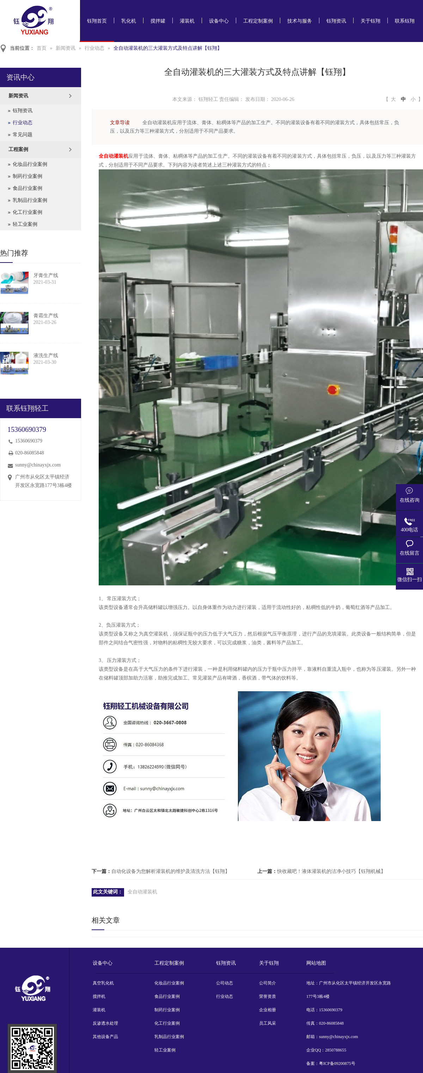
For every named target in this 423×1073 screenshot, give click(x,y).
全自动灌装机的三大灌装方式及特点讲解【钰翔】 (168, 48)
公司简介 (267, 983)
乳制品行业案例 (30, 200)
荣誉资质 (267, 996)
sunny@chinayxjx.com (38, 465)
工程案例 (18, 149)
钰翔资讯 (336, 21)
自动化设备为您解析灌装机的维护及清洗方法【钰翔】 (170, 871)
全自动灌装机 (113, 156)
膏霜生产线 (45, 315)
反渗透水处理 (105, 1023)
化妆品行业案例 (30, 164)
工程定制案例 (258, 21)
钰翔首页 (97, 21)
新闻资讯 (65, 48)
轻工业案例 (25, 224)
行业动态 (94, 48)
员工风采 (267, 1023)
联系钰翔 (405, 21)
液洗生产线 (45, 355)
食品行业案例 (27, 188)
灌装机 (187, 21)
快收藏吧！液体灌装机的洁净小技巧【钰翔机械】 (331, 871)
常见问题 (22, 134)
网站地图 (316, 963)
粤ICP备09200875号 (337, 1063)
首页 (42, 48)
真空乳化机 (103, 983)
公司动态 (224, 983)
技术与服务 (299, 21)
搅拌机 (99, 996)
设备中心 (219, 21)
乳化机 (128, 21)
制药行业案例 (27, 176)
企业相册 (267, 1009)
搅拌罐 (158, 21)
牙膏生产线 (45, 275)
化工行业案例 (27, 212)
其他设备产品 (105, 1036)
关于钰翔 (370, 21)
